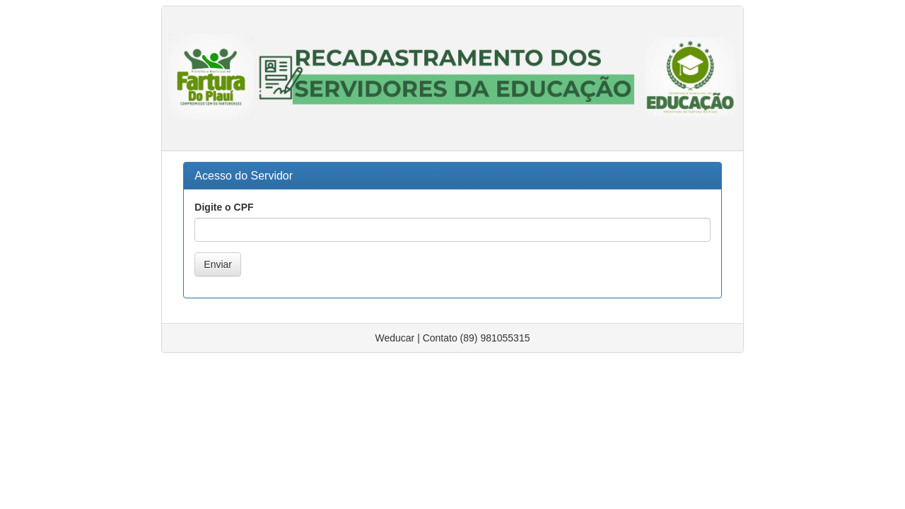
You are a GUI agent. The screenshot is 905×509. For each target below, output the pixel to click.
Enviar (218, 264)
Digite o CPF (223, 207)
